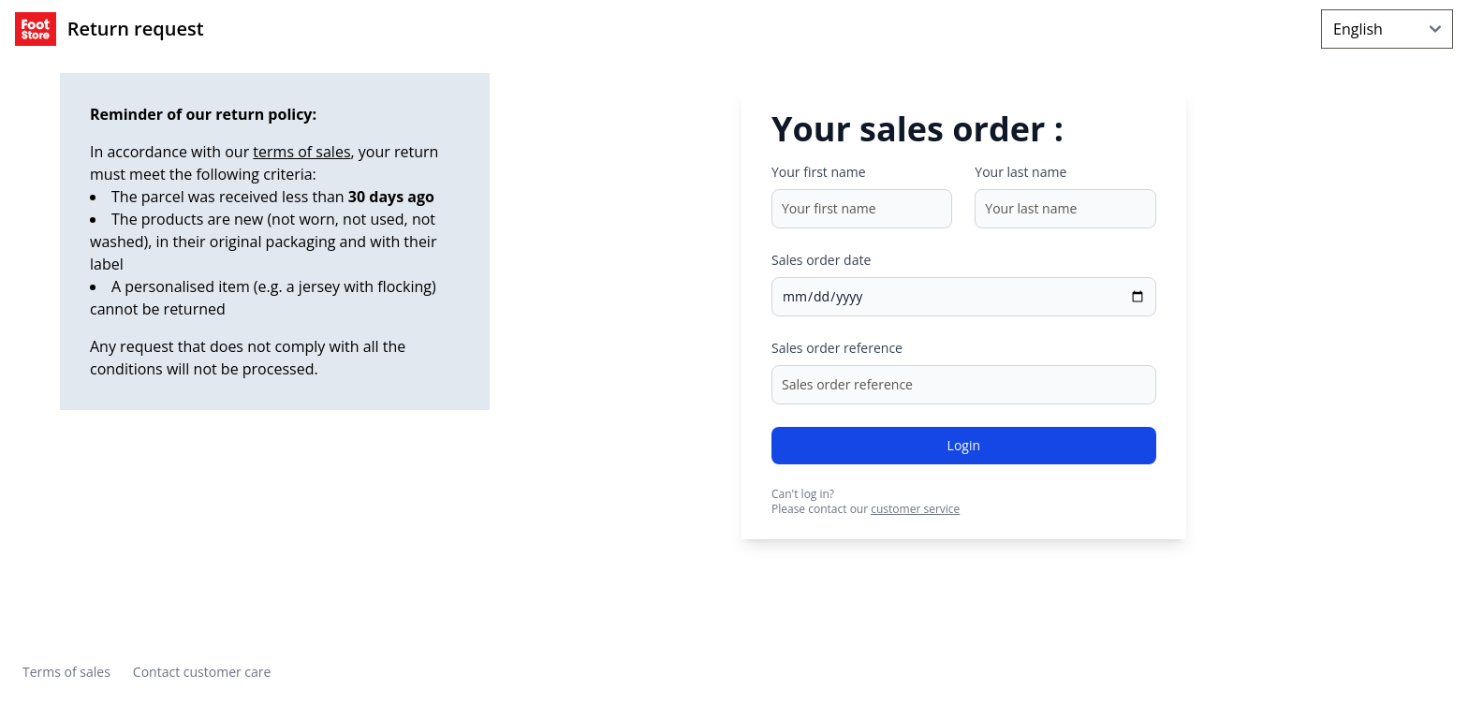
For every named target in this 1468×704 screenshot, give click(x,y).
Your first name (818, 172)
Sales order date (821, 260)
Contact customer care (202, 672)
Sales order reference (837, 348)
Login (963, 445)
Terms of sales (66, 672)
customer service (915, 509)
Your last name (1020, 172)
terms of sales (301, 151)
